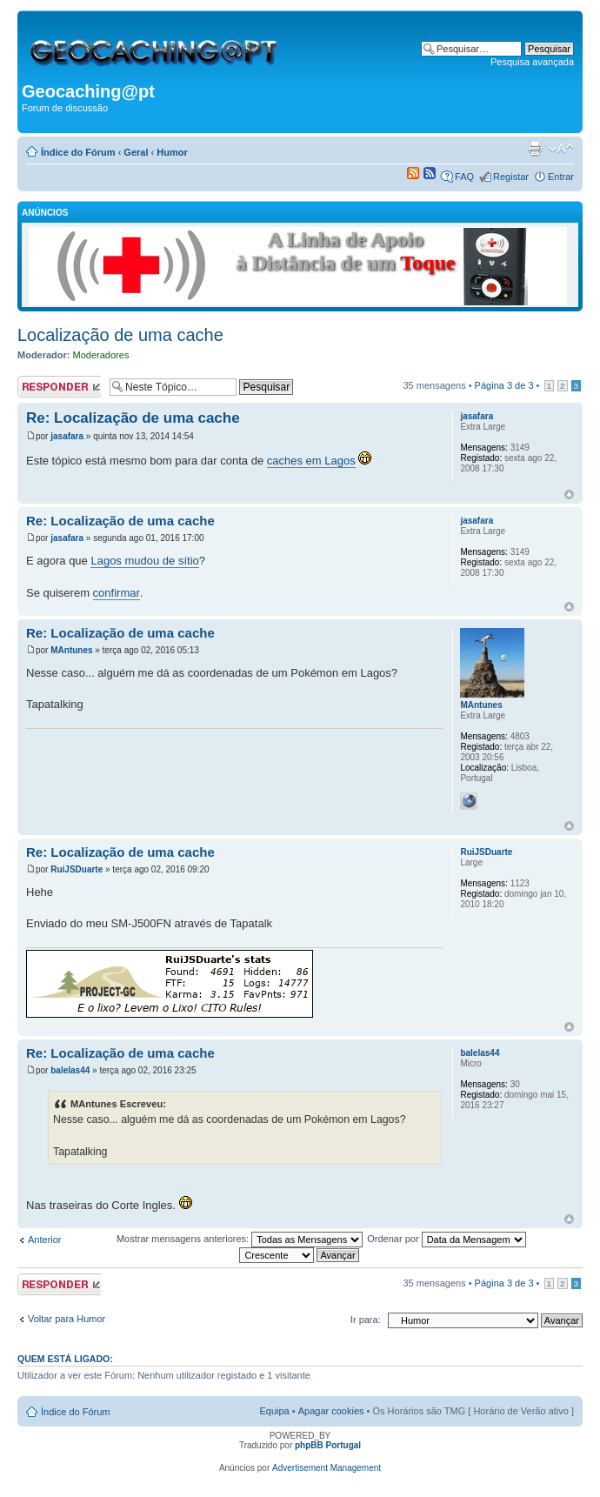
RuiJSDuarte (76, 869)
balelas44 (70, 1070)
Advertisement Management (326, 1468)
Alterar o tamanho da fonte (561, 149)
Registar (511, 176)
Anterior (45, 1239)
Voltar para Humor (66, 1318)
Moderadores (101, 355)
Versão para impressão (534, 149)
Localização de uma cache (120, 334)
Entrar (561, 176)
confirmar (116, 592)
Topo (569, 494)
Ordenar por (446, 1238)
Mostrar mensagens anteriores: (240, 1238)
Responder (59, 387)
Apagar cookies (331, 1411)
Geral (135, 152)
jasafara (66, 436)
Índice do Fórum (78, 152)
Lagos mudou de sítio (144, 560)
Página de (504, 385)
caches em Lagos (311, 460)
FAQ (464, 176)
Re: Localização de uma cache (133, 418)
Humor (172, 152)
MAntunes (71, 650)
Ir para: (365, 1319)
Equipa (274, 1411)
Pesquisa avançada (532, 62)
